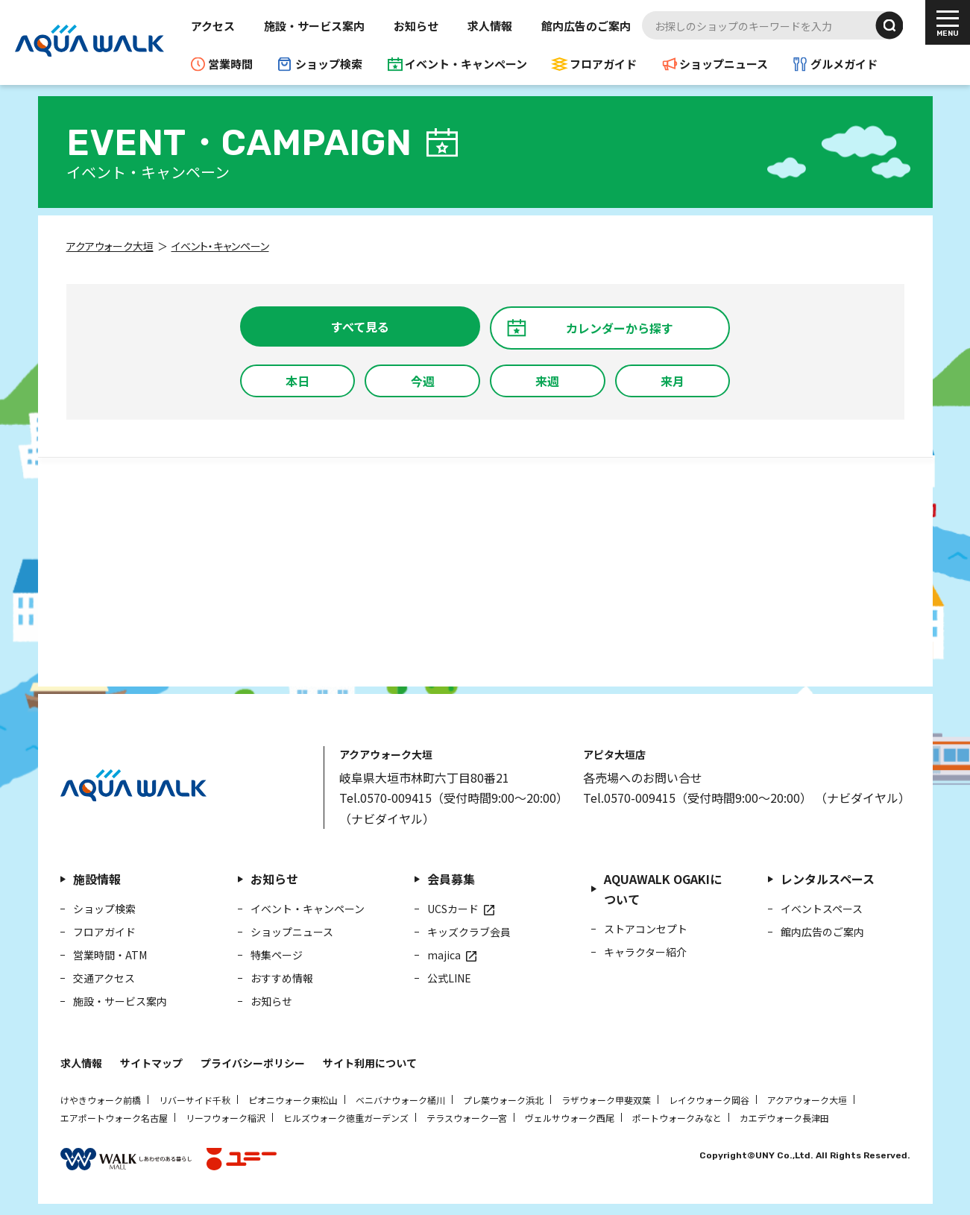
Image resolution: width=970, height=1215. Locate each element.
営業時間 (230, 64)
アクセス (213, 26)
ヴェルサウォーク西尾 (569, 1117)
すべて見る (360, 326)
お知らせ (416, 26)
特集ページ (277, 954)
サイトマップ (151, 1062)
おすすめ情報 (282, 978)
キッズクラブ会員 (469, 931)
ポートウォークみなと (677, 1117)
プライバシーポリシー (253, 1062)
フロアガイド (603, 64)
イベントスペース (822, 908)
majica (444, 954)
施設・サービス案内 (314, 26)
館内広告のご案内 (586, 26)
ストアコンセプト (645, 928)
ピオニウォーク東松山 (293, 1100)
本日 (297, 381)
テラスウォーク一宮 (466, 1117)
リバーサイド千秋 (194, 1100)
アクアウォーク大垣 (807, 1100)
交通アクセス (104, 978)
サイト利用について (370, 1062)
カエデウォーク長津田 (784, 1117)
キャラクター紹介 (645, 951)
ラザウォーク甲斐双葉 (606, 1100)
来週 (547, 381)
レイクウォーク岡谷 (709, 1100)
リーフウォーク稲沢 (225, 1117)
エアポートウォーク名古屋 (114, 1117)
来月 (672, 381)
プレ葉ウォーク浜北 (503, 1100)
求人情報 (489, 26)
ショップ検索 (328, 64)
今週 (423, 381)
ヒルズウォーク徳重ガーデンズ (346, 1117)
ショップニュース (723, 64)
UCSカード (453, 908)
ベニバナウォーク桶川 (400, 1100)
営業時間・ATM (110, 954)
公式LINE (449, 978)
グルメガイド (844, 64)
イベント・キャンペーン (466, 64)
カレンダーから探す (619, 328)
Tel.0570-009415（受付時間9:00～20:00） (453, 798)
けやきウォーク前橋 (100, 1100)
